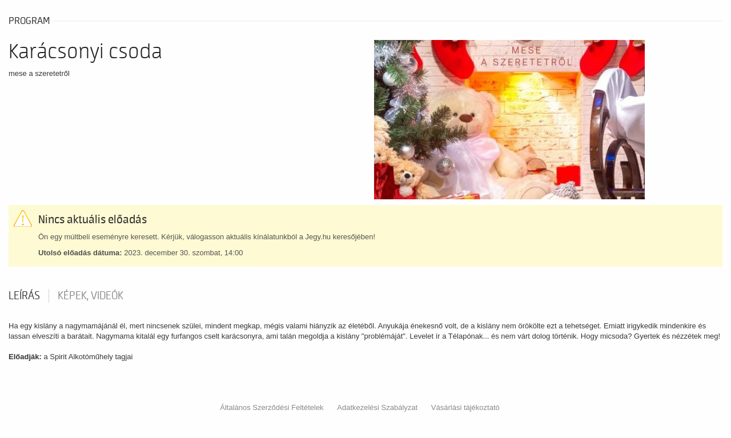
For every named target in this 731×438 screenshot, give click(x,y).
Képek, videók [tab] (90, 296)
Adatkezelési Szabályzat (377, 407)
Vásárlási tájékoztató (465, 407)
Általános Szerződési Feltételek (271, 407)
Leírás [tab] (24, 296)
